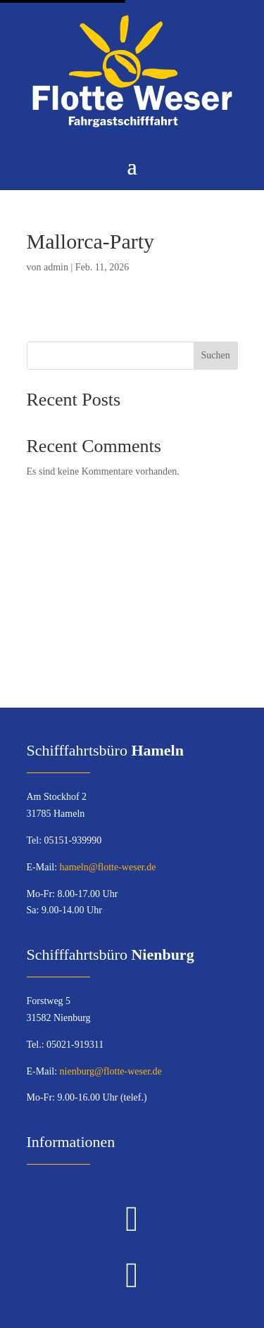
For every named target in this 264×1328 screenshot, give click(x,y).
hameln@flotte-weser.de (108, 867)
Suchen (215, 355)
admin (56, 267)
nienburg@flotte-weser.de (111, 1071)
